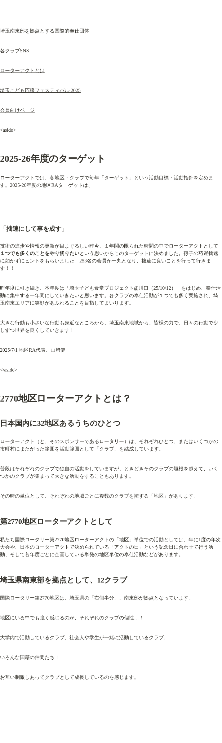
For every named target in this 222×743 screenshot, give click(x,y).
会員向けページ (17, 110)
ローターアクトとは (22, 70)
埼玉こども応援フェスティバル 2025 (40, 90)
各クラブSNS (14, 50)
